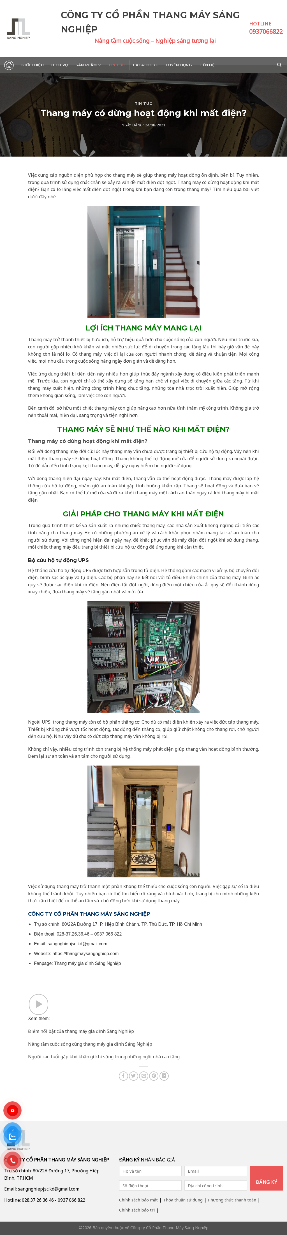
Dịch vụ (59, 65)
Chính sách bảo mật (138, 1200)
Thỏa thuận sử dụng (183, 1200)
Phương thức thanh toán (232, 1200)
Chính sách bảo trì (137, 1210)
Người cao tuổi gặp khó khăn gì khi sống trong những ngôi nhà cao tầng (104, 1057)
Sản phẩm (88, 65)
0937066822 (266, 32)
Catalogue (145, 65)
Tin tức (116, 65)
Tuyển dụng (178, 65)
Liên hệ (207, 65)
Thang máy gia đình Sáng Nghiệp (87, 963)
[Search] (280, 65)
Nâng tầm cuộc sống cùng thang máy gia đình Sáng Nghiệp (90, 1044)
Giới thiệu (32, 65)
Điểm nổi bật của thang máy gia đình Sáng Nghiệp (81, 1031)
